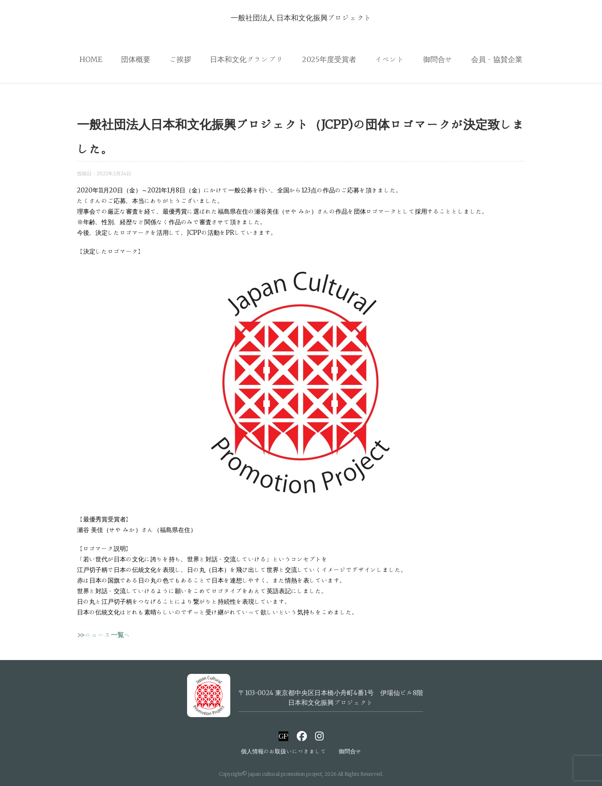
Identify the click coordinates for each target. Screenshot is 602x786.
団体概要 (135, 59)
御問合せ (437, 59)
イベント (389, 59)
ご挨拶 (180, 59)
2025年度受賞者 (329, 59)
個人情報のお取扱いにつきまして (283, 751)
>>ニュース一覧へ (103, 634)
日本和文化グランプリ (246, 59)
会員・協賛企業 (497, 59)
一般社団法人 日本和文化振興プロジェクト (301, 17)
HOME (90, 59)
